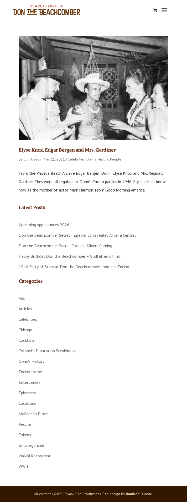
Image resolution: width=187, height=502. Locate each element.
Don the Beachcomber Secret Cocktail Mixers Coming (65, 245)
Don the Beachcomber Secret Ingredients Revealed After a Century (77, 235)
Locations (27, 403)
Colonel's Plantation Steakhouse (47, 350)
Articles (25, 308)
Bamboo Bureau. (139, 493)
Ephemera (27, 392)
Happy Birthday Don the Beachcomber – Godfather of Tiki (70, 256)
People (115, 159)
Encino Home (30, 371)
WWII (23, 466)
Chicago (25, 329)
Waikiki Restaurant (35, 455)
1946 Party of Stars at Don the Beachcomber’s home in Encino (74, 266)
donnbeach (32, 159)
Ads (22, 298)
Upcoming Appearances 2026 (44, 224)
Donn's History (97, 159)
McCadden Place (33, 413)
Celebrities (76, 159)
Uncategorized (31, 445)
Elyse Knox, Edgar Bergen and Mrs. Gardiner (67, 150)
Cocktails (27, 340)
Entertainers (29, 382)
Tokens (25, 434)
